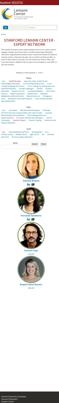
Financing (46, 110)
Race (3, 98)
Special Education (8, 101)
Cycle (29, 129)
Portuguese (47, 96)
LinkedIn (31, 254)
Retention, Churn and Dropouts (20, 98)
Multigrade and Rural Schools (12, 96)
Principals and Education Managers (29, 118)
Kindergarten (37, 132)
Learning (48, 113)
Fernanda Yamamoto (31, 215)
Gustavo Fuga (31, 250)
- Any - (3, 81)
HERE (53, 62)
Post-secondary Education (22, 137)
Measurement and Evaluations (13, 115)
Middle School (21, 134)
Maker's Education (17, 93)
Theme (28, 78)
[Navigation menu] (5, 27)
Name (15, 143)
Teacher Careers (19, 120)
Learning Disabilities (35, 91)
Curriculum (13, 110)
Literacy (4, 93)
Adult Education (15, 81)
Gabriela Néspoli (31, 180)
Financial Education (8, 88)
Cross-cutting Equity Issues (33, 83)
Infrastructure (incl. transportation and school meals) (21, 113)
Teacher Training (35, 120)
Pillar (29, 107)
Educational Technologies (30, 110)
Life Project (50, 91)
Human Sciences (18, 91)
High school (34, 134)
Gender (40, 88)
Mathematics (33, 93)
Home (3, 34)
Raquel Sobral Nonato (31, 284)
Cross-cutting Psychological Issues (41, 86)
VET (43, 134)
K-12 (47, 132)
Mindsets (44, 93)
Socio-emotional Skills (43, 98)
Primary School (7, 134)
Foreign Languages (26, 88)
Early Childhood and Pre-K (19, 132)
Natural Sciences (33, 96)
